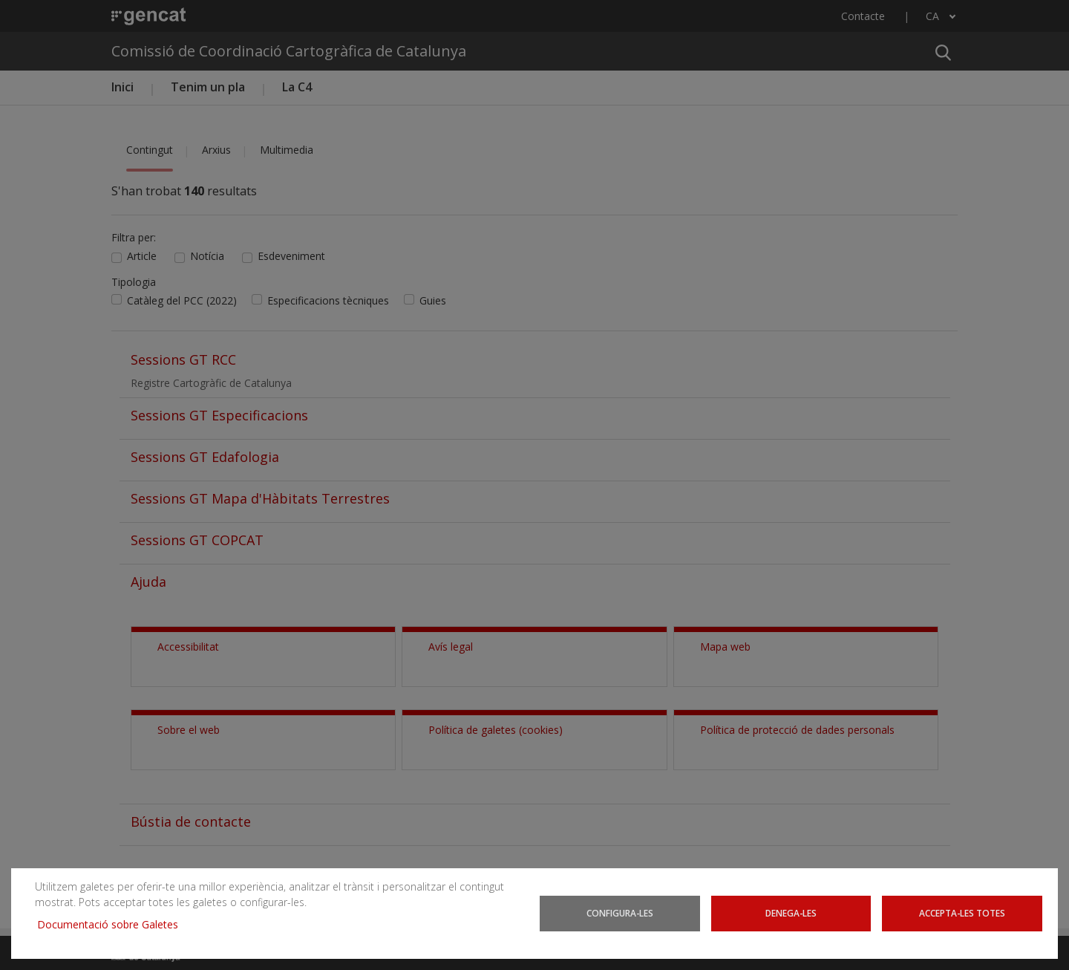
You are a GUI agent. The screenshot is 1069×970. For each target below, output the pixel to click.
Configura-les (620, 913)
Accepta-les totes (962, 913)
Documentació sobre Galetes (113, 924)
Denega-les (790, 913)
